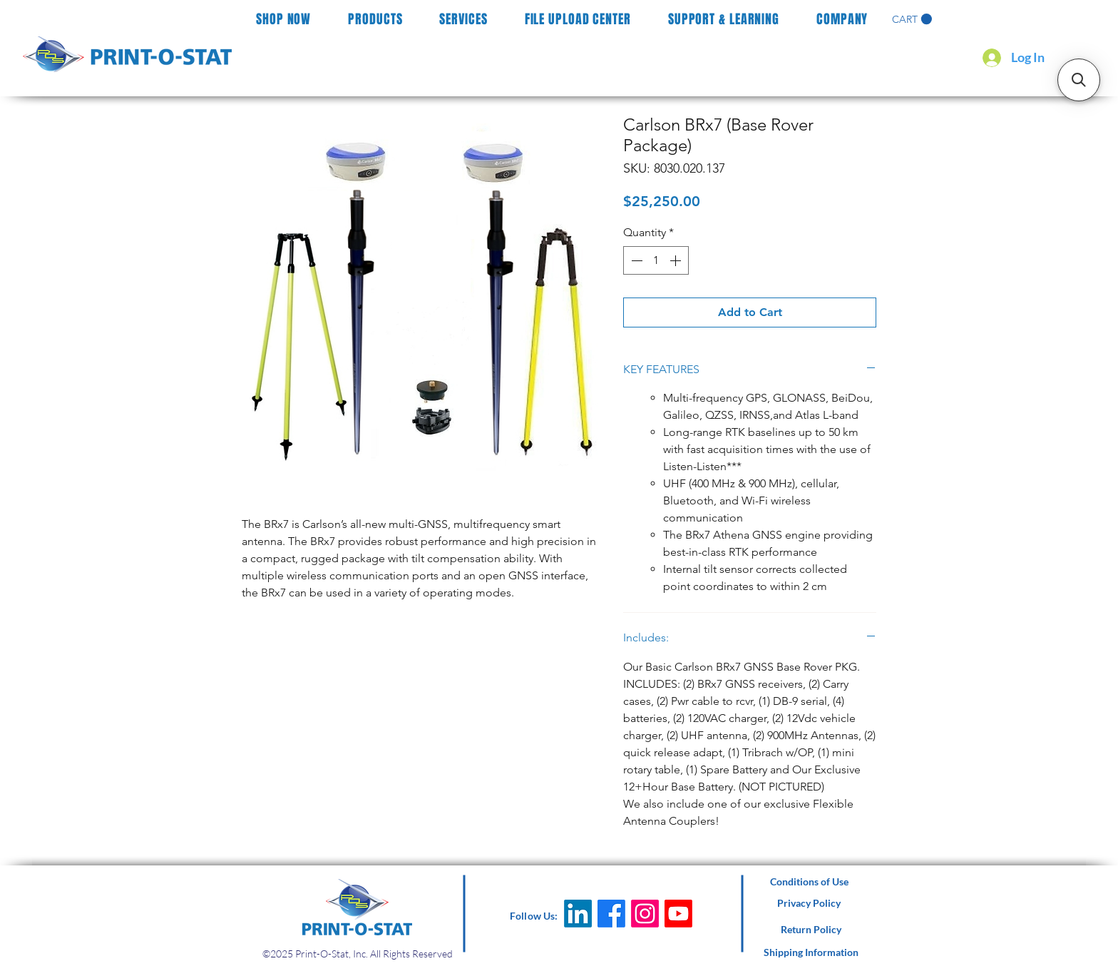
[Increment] (677, 260)
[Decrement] (635, 260)
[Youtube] (678, 913)
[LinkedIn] (578, 913)
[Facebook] (611, 913)
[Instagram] (645, 913)
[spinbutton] (656, 260)
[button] (912, 19)
